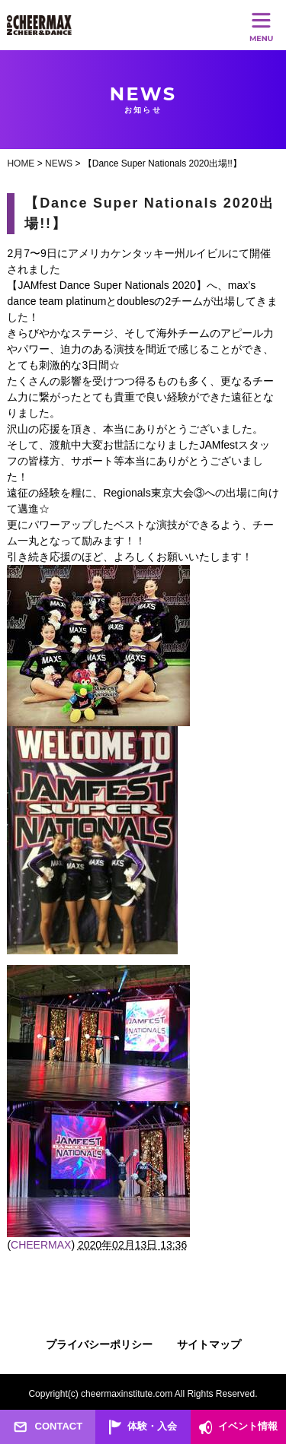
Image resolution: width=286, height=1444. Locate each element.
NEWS (58, 163)
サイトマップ (209, 1344)
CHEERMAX (41, 1245)
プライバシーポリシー (99, 1344)
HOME (20, 163)
